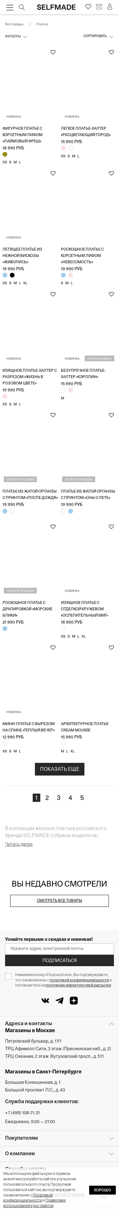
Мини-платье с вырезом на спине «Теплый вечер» (29, 727)
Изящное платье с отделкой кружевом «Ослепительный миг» (84, 609)
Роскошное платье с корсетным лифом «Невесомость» (82, 256)
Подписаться (60, 961)
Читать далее (19, 844)
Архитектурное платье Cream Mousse (85, 727)
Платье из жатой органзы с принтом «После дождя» (30, 495)
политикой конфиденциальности (79, 980)
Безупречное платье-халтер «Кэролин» (83, 374)
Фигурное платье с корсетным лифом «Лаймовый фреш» (23, 135)
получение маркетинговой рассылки (78, 985)
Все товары (14, 24)
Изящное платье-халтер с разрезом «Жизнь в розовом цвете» (30, 377)
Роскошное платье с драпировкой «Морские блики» (27, 609)
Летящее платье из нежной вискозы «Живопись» (22, 256)
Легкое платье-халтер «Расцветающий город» (85, 132)
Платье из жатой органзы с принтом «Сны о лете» (88, 495)
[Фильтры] (16, 38)
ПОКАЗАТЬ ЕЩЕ (59, 769)
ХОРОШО (102, 1190)
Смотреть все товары (59, 901)
